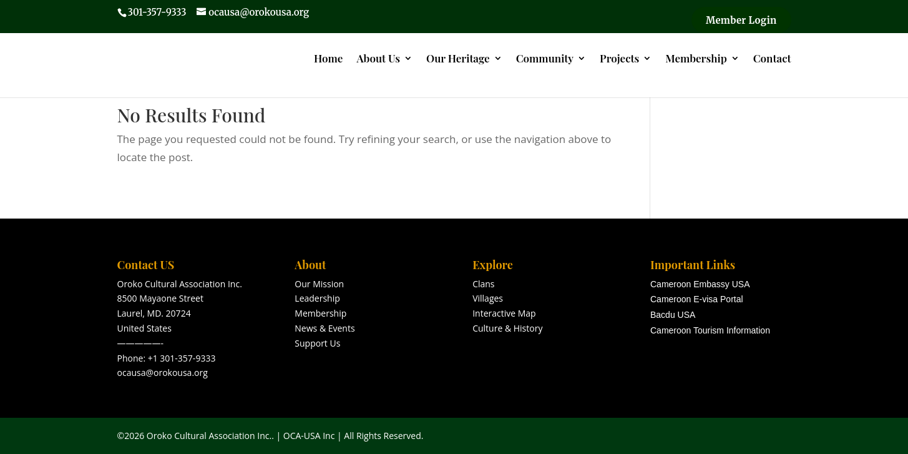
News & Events (324, 328)
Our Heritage (458, 59)
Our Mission (319, 284)
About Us (378, 59)
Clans (483, 284)
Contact (772, 59)
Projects (619, 59)
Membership (695, 59)
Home (328, 59)
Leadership (317, 298)
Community (545, 59)
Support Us (317, 343)
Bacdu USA (672, 315)
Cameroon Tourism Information (710, 330)
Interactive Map (504, 313)
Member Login (741, 20)
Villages (487, 298)
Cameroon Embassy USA (700, 284)
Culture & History (507, 328)
